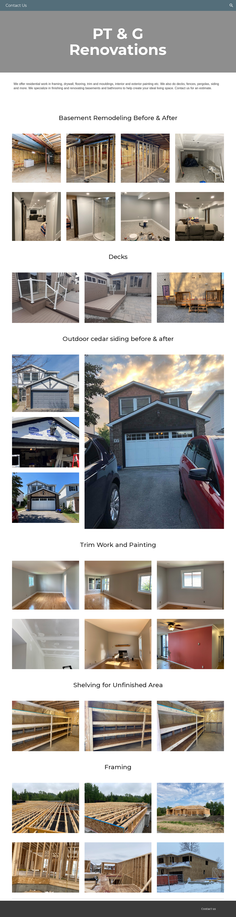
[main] (118, 42)
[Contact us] (208, 909)
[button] (231, 5)
